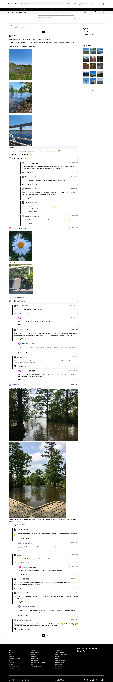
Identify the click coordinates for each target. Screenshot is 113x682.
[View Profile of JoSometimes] (30, 176)
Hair (37, 9)
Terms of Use (18, 680)
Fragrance (44, 9)
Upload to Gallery (90, 12)
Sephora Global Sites (13, 666)
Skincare (31, 9)
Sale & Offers (101, 9)
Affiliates (10, 660)
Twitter (90, 680)
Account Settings (34, 660)
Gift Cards (11, 664)
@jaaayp (20, 547)
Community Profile (34, 654)
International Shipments (60, 660)
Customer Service (58, 650)
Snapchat (99, 680)
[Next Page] (58, 31)
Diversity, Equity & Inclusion (14, 668)
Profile (16, 12)
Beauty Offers (33, 664)
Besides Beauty (17, 26)
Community (10, 12)
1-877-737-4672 (58, 679)
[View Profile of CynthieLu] (16, 35)
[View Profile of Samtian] (20, 306)
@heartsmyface (60, 180)
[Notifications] (99, 12)
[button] (20, 64)
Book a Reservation (35, 672)
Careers (10, 654)
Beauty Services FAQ (59, 662)
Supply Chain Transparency (14, 658)
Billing (56, 658)
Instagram (84, 680)
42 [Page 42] (54, 32)
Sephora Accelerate (13, 672)
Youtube (93, 680)
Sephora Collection (90, 9)
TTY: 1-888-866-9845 (59, 680)
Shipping (57, 656)
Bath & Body (65, 9)
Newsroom (11, 652)
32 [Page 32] (40, 32)
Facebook (87, 680)
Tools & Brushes (54, 9)
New (9, 9)
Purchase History (34, 658)
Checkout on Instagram (13, 670)
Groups (20, 12)
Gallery (25, 12)
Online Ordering (58, 668)
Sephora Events (12, 662)
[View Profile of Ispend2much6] (17, 384)
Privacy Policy (12, 680)
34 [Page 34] (47, 32)
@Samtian (21, 321)
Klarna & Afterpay (58, 670)
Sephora (13, 3)
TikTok (102, 680)
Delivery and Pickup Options (61, 654)
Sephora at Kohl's (58, 664)
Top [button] (4, 642)
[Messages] (103, 12)
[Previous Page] (29, 31)
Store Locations (58, 666)
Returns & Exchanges (59, 652)
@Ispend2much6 (34, 533)
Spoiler (13, 147)
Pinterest (96, 680)
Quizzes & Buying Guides (36, 666)
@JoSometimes (26, 192)
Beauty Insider (34, 650)
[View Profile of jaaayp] (20, 529)
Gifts (81, 9)
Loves (32, 670)
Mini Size (74, 9)
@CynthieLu (25, 166)
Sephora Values (12, 656)
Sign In (94, 3)
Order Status (33, 656)
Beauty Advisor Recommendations (38, 662)
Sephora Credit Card (35, 652)
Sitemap (30, 680)
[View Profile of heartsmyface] (30, 163)
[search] (42, 3)
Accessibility (57, 672)
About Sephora (12, 650)
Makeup (23, 9)
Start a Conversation (78, 12)
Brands (15, 9)
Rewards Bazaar (34, 668)
